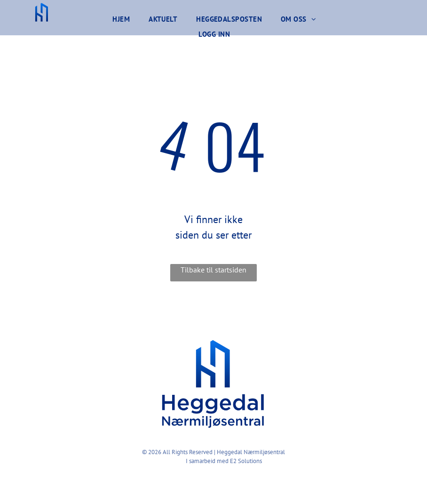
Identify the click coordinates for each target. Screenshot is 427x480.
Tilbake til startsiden (213, 269)
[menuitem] (121, 19)
